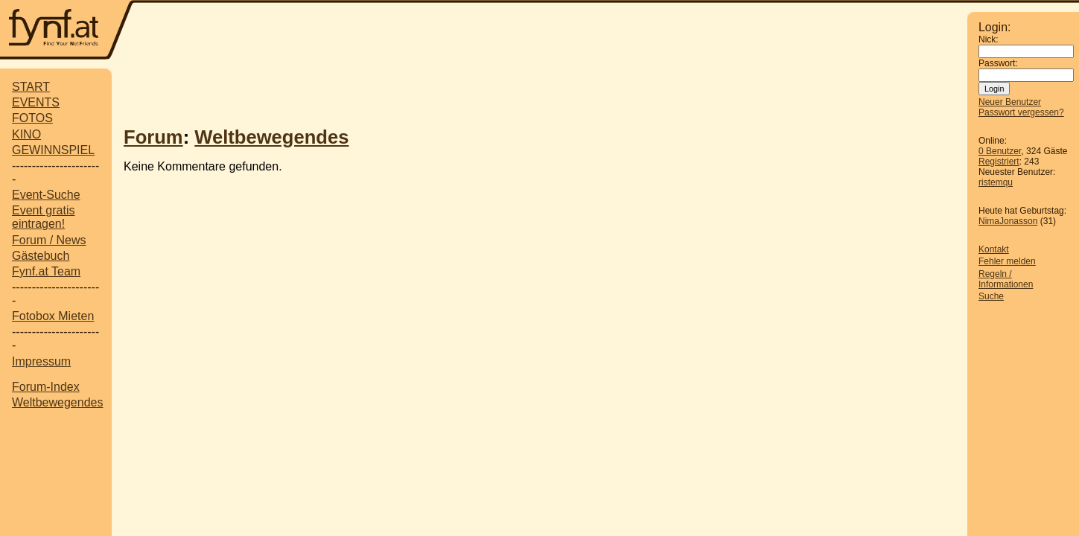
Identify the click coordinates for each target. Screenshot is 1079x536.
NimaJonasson (1007, 221)
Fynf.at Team (46, 271)
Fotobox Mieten (53, 316)
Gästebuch (40, 255)
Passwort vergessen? (1021, 112)
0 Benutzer (999, 151)
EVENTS (36, 102)
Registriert (998, 161)
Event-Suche (46, 194)
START (31, 86)
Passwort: (998, 63)
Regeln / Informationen (1005, 279)
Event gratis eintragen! (43, 217)
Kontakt (993, 249)
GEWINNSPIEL (53, 150)
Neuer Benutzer (1009, 102)
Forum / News (49, 240)
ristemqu (995, 182)
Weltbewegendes (57, 402)
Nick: (988, 39)
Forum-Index (46, 386)
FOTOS (32, 118)
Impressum (41, 361)
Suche (991, 296)
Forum (153, 137)
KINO (26, 134)
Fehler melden (1007, 261)
